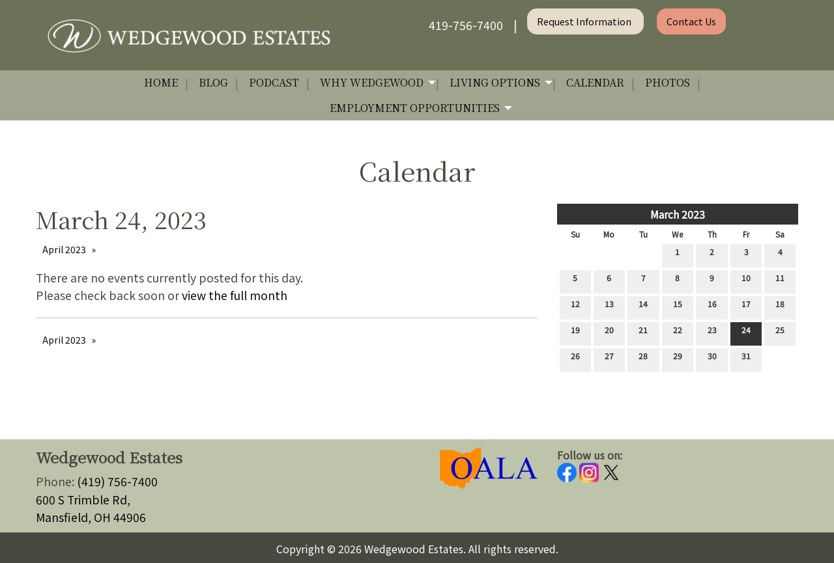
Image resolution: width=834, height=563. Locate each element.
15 (677, 306)
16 (712, 306)
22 (677, 332)
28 (643, 358)
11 (779, 280)
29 (677, 358)
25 (779, 332)
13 (609, 306)
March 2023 (677, 214)
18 (779, 306)
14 (643, 306)
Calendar (595, 82)
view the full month (234, 295)
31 (746, 358)
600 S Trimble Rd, (83, 499)
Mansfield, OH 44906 (91, 517)
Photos (667, 82)
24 (746, 332)
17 (746, 306)
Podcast (274, 82)
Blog (213, 82)
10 (746, 280)
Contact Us (691, 21)
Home (161, 82)
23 (712, 332)
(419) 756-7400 (117, 481)
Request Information (585, 21)
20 (609, 332)
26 (575, 358)
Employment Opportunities (415, 107)
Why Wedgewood (372, 82)
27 (609, 358)
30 (712, 358)
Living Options (495, 82)
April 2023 (64, 249)
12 (575, 306)
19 (575, 332)
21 (643, 332)
